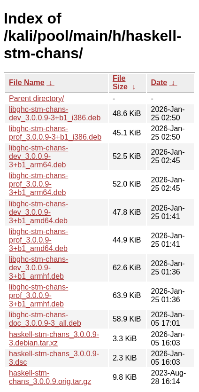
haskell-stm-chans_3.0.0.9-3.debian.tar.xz (54, 338)
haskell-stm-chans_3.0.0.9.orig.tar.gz (50, 377)
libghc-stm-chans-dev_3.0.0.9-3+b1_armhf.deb (38, 267)
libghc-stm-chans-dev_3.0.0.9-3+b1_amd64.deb (38, 212)
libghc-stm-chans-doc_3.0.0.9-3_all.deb (45, 319)
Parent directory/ (36, 98)
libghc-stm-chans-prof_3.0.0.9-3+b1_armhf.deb (38, 295)
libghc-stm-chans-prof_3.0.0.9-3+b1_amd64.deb (38, 239)
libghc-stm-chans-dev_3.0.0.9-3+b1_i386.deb (54, 113)
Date (159, 82)
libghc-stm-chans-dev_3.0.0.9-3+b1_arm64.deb (38, 156)
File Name (27, 82)
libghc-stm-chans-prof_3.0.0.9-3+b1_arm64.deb (38, 184)
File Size (120, 82)
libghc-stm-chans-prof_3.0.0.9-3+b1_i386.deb (55, 133)
